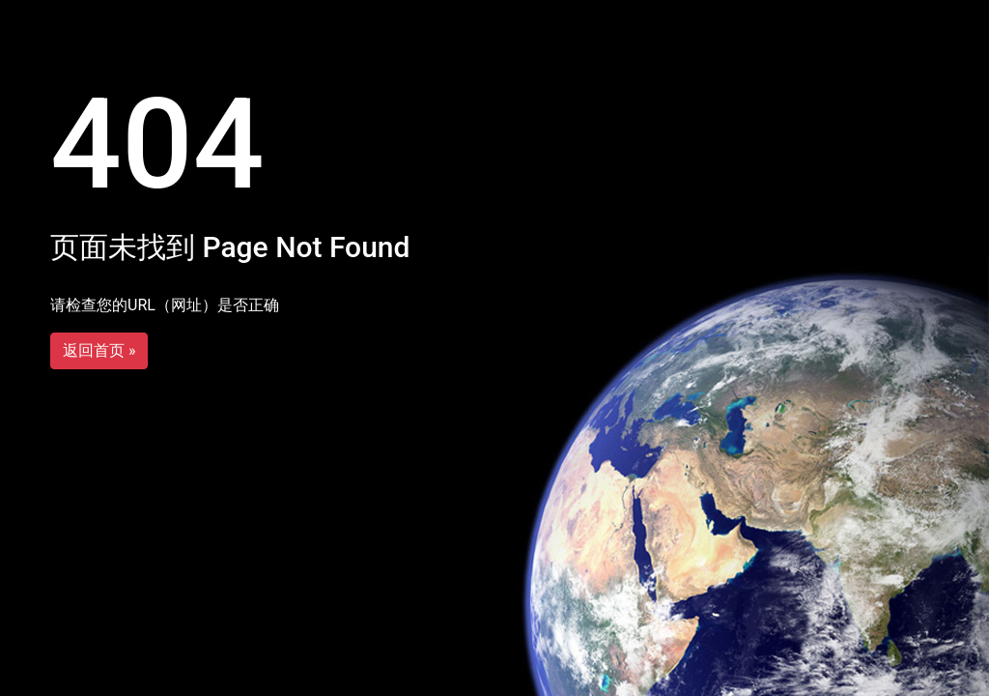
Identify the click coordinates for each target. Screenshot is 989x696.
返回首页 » (99, 350)
